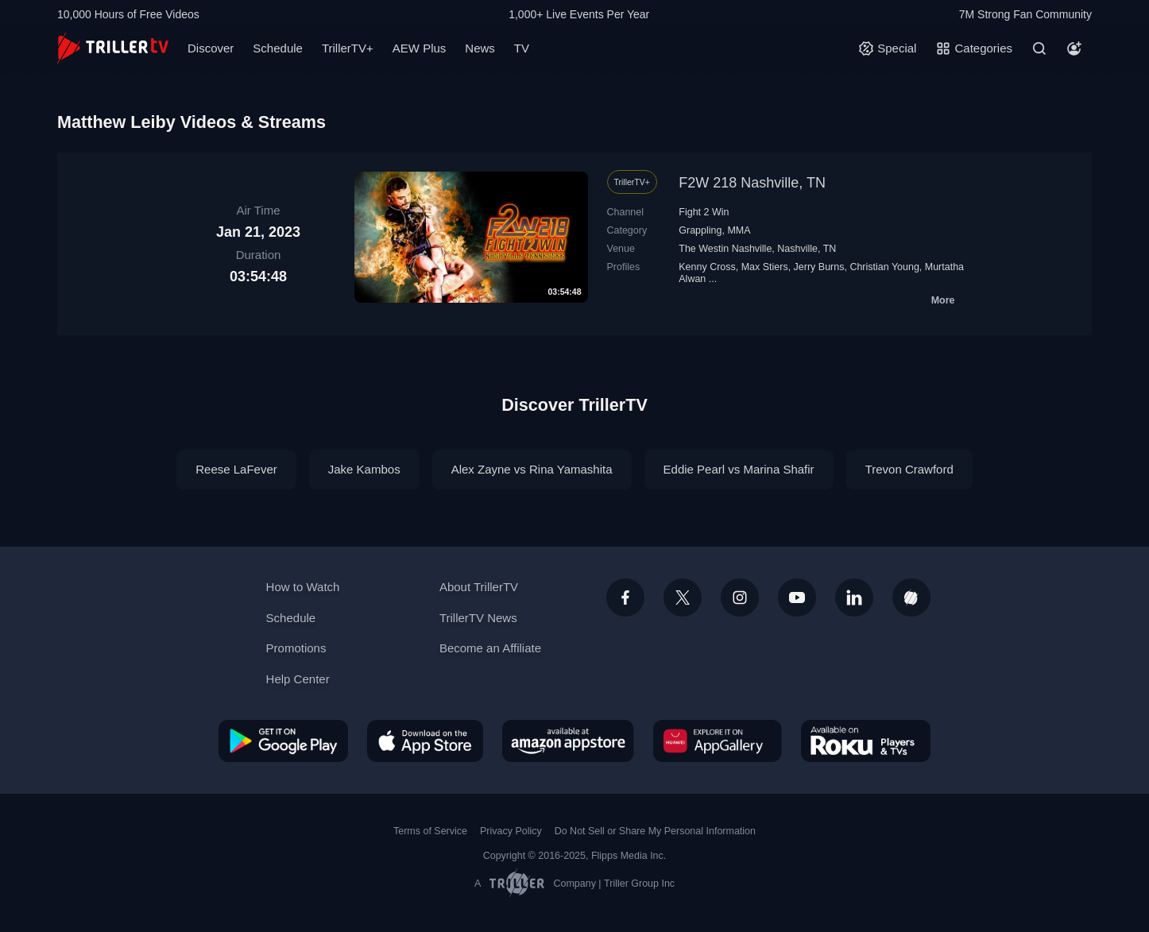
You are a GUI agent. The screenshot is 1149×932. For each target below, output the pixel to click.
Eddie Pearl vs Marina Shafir (738, 469)
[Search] (1039, 48)
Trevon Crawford (909, 469)
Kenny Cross (707, 267)
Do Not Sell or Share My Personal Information (655, 831)
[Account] (1074, 48)
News (480, 48)
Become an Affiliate (490, 648)
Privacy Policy (511, 831)
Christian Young (884, 267)
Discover (211, 48)
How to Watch (303, 587)
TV (521, 48)
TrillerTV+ (347, 48)
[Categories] (974, 48)
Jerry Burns (819, 267)
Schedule (278, 48)
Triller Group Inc (639, 883)
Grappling (700, 230)
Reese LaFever (236, 469)
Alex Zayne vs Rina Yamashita (532, 469)
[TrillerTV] (112, 48)
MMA (738, 230)
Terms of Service (430, 831)
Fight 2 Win (704, 212)
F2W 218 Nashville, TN (752, 183)
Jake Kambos (364, 469)
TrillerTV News (478, 618)
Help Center (298, 679)
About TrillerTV (478, 587)
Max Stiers (764, 267)
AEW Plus (420, 48)
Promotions (296, 648)
